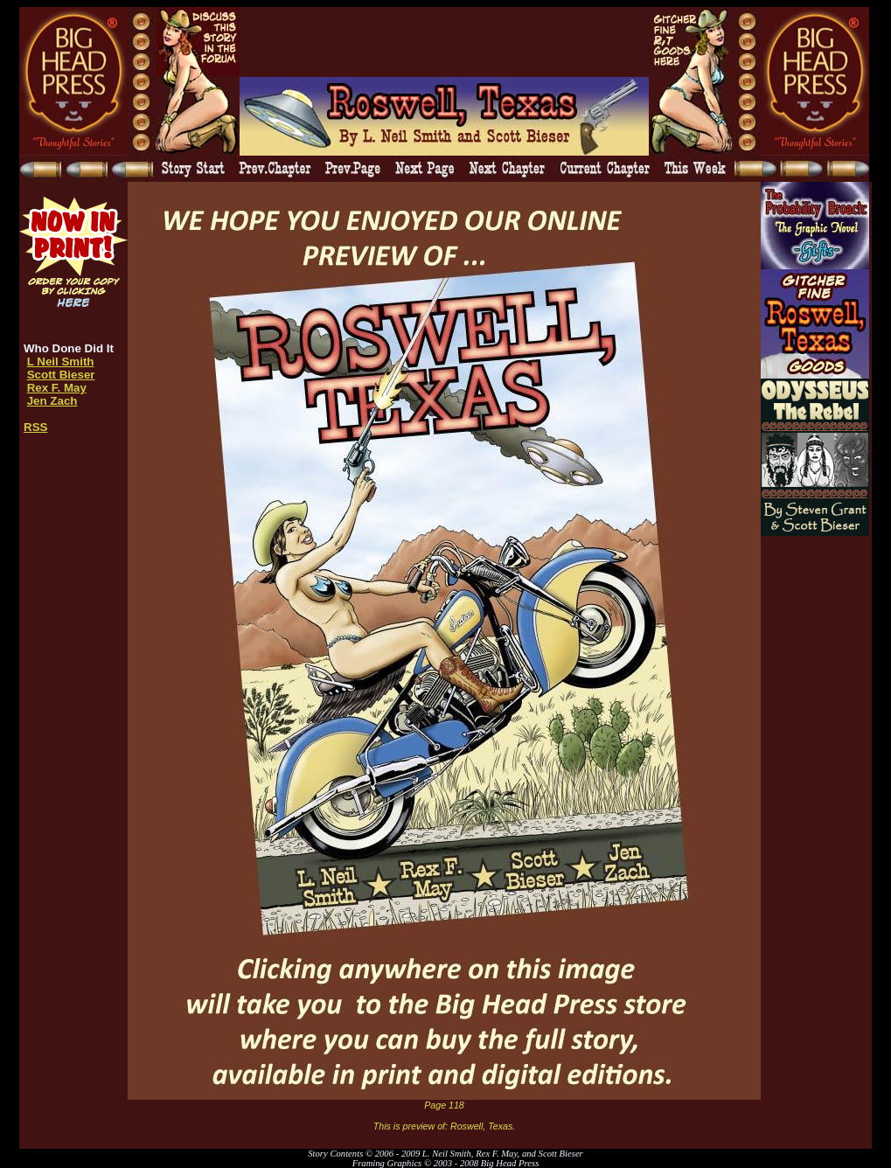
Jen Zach (52, 400)
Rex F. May (57, 387)
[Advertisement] (444, 42)
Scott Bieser (61, 374)
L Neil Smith (60, 361)
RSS (35, 427)
